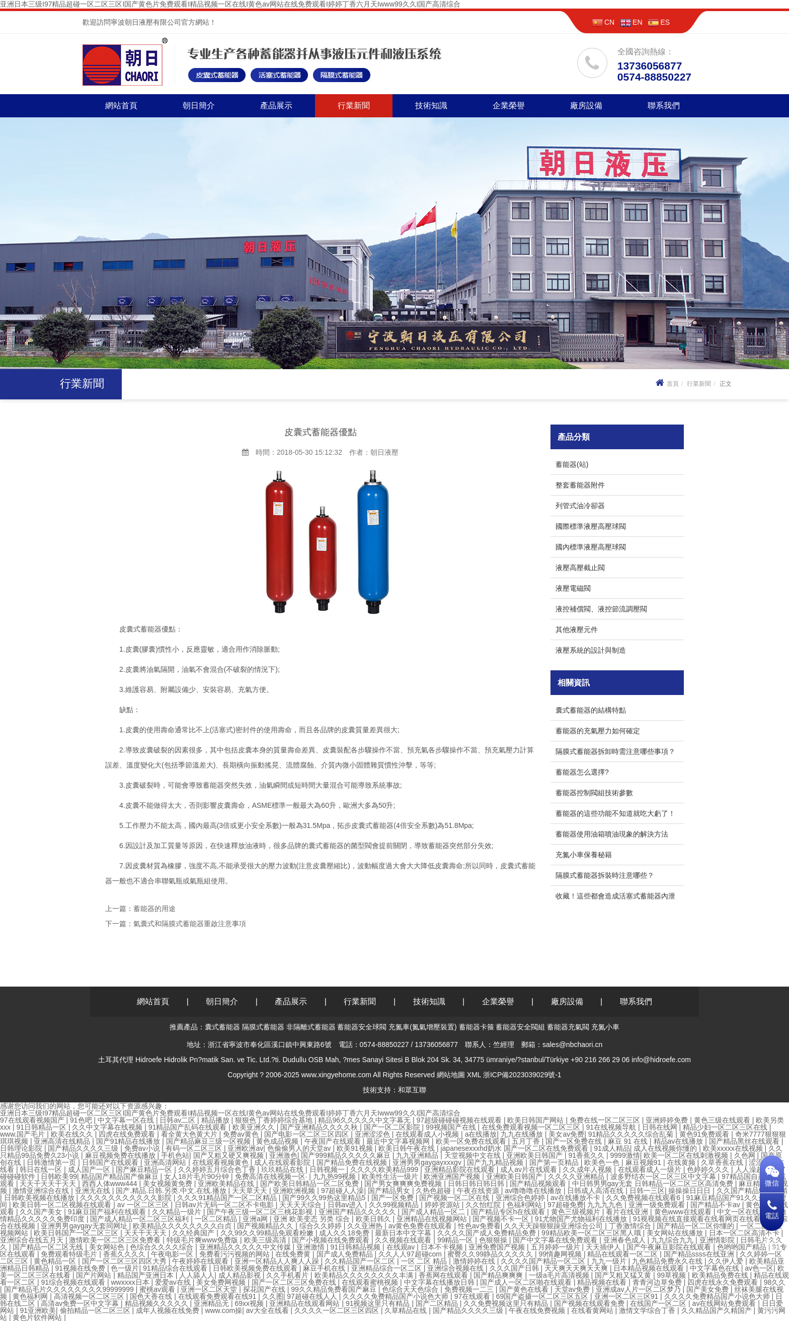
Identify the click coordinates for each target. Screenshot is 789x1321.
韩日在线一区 (42, 1169)
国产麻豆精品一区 (145, 1169)
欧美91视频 (355, 1148)
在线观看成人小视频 (428, 1134)
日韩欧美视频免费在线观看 (256, 1268)
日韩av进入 (346, 1205)
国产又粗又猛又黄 (624, 1275)
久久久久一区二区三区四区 (337, 1310)
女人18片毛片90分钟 (197, 1176)
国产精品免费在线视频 (353, 1162)
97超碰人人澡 (342, 1191)
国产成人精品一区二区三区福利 (140, 1219)
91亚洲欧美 (38, 1310)
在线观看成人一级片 (650, 1169)
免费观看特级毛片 (70, 1254)
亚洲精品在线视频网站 (433, 1219)
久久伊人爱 (726, 1261)
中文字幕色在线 (715, 1268)
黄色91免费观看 (705, 1134)
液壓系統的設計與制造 (591, 650)
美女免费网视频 (222, 1282)
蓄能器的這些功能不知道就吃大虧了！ (615, 813)
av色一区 (759, 1268)
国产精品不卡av (716, 1205)
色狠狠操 (494, 1240)
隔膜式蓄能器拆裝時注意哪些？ (605, 875)
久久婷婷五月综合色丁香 (218, 1169)
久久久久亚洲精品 (577, 1176)
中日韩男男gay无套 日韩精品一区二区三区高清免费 (653, 1183)
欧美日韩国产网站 (536, 1120)
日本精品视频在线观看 (649, 1268)
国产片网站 (94, 1275)
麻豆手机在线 (325, 1268)
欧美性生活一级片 (391, 1176)
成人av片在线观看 (529, 1169)
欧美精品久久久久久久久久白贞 (183, 1226)
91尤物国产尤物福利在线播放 (582, 1219)
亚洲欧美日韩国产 (535, 1155)
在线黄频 (682, 1162)
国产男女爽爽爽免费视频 (404, 1183)
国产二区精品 (438, 1303)
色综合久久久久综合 (162, 1247)
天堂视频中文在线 (473, 1155)
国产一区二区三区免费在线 (295, 1282)
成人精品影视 (240, 1275)
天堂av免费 (573, 1289)
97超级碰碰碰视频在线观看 (459, 1120)
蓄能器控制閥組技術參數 (594, 793)
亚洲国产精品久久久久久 (358, 1212)
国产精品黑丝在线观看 (745, 1141)
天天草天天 (250, 1191)
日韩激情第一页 (52, 1162)
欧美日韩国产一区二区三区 (77, 1233)
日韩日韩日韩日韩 (477, 1183)
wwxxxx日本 (131, 1282)
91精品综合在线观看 (176, 1268)
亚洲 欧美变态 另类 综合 (312, 1219)
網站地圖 (451, 1075)
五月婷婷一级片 (556, 1247)
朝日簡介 (199, 105)
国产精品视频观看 (539, 1183)
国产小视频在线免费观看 (331, 1240)
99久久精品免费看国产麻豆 (334, 1289)
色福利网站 (525, 1205)
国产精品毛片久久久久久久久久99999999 (70, 1289)
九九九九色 (605, 1205)
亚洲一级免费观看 (657, 1205)
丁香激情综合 (631, 1226)
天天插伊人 (604, 1247)
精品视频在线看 (602, 1282)
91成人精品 (612, 1148)
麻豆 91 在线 (629, 1141)
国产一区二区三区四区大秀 (125, 1261)
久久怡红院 (484, 1205)
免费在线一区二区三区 (606, 1120)
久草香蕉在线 (723, 1162)
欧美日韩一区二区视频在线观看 (63, 1205)
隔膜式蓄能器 (263, 1027)
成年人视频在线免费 (168, 1310)
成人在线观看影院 (283, 1162)
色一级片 (125, 1268)
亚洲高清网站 (166, 1162)
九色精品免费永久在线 (668, 1261)
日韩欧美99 (59, 1176)
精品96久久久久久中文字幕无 (365, 1120)
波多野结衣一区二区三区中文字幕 (664, 1176)
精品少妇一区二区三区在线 (726, 1127)
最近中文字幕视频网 (399, 1141)
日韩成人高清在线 (596, 1191)
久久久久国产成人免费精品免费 (487, 1233)
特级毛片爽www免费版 (203, 1240)
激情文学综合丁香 (648, 1310)
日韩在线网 (660, 1127)
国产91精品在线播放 (129, 1141)
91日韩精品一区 (42, 1127)
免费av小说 (143, 1148)
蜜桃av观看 (158, 1289)
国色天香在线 (152, 1296)
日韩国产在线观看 (111, 1162)
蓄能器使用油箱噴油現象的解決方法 (612, 834)
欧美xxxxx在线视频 (734, 1148)
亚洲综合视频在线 (456, 1268)
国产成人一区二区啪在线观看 (527, 1282)
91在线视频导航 (612, 1127)
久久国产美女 (42, 1212)
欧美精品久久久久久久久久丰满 (364, 1275)
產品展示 (276, 105)
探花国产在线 (265, 1289)
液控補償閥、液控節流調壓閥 (601, 609)
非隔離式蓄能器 (311, 1027)
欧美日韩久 (374, 1219)
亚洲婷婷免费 (668, 1120)
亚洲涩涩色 (373, 1134)
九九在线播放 (523, 1134)
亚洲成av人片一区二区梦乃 (639, 1289)
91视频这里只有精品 (379, 1303)
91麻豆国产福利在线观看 (108, 1212)
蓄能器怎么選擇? (582, 772)
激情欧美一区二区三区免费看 (116, 1240)
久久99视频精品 (395, 1205)
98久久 (775, 1282)
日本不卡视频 (443, 1247)
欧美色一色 (602, 1162)
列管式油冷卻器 (580, 506)
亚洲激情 (311, 1247)
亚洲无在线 (93, 1191)
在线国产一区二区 (659, 1303)
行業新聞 (354, 105)
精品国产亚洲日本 (146, 1275)
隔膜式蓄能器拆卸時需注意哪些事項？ (615, 751)
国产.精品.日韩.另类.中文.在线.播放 (172, 1191)
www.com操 (223, 1310)
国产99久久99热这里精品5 (324, 1198)
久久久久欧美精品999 (385, 1169)
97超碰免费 (565, 1205)
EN (631, 22)
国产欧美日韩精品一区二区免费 (310, 1183)
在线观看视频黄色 (221, 1162)
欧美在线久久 (73, 1134)
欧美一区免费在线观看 (472, 1141)
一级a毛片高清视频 (560, 1275)
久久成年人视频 (588, 1169)
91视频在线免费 (81, 1268)
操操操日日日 (690, 1191)
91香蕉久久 (587, 1155)
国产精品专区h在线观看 (509, 1212)
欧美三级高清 (266, 1240)
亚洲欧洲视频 (295, 1191)
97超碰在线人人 (313, 1296)
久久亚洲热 (365, 1226)
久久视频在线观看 (404, 1240)
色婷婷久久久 (709, 1169)
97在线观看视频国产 (33, 1120)
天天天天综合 (301, 1205)
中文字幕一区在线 (127, 1120)
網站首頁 (121, 105)
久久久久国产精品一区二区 (544, 1261)
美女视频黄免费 (168, 1183)
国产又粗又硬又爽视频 (229, 1155)
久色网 (745, 1155)
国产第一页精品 (555, 1162)
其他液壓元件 (577, 629)
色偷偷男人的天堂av (300, 1148)
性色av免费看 (479, 1226)
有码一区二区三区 (195, 1148)
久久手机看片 (288, 1275)
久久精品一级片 (177, 1212)
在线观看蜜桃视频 (371, 1282)
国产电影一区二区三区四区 (307, 1134)
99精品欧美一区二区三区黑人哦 (592, 1233)
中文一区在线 (739, 1212)
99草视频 (672, 1275)
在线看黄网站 (593, 1310)
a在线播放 (481, 1134)
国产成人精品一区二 (434, 1212)
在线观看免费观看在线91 (218, 1296)
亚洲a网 (256, 1219)
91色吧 (82, 1120)
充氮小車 (605, 1027)
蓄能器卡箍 (476, 1027)
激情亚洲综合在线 (42, 1191)
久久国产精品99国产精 (752, 1191)
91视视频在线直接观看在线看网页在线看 (697, 1219)
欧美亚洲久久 (254, 1127)
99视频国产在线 (452, 1127)
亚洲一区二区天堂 (210, 1289)
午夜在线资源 (479, 1191)
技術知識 (431, 105)
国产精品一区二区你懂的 (696, 1226)
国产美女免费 (708, 1289)
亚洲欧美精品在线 (227, 1183)
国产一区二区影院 (393, 1127)
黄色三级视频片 (576, 1212)
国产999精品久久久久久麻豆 (346, 1155)
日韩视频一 (328, 1169)
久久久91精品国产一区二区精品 (227, 1198)
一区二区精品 (217, 1219)
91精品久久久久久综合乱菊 (631, 1134)
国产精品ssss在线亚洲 (700, 1254)
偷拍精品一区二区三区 (96, 1310)
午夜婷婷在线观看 (201, 1261)
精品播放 (216, 1120)
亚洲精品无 (212, 1303)
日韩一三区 (647, 1191)
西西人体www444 (110, 1183)
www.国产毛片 (23, 1134)
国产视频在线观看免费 (590, 1303)
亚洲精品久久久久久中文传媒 (246, 1247)
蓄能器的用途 (154, 909)
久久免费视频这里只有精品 (506, 1303)
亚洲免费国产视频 (497, 1247)
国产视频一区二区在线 (455, 1198)
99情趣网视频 (560, 1254)
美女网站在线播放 (676, 1233)
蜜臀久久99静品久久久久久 (490, 1254)
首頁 (666, 383)
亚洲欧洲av (245, 1148)
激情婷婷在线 (475, 1261)
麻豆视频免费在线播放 (121, 1155)
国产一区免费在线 (574, 1141)
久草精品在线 (406, 1310)
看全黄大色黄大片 (190, 1134)
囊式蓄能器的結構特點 (591, 710)
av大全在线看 (268, 1310)
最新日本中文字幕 (404, 1233)
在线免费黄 (293, 1254)
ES (659, 22)
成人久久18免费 (345, 1233)
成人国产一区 (90, 1169)
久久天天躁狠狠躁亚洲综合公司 (554, 1226)
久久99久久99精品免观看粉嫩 (267, 1233)
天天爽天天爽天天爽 (577, 1268)
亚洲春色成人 (625, 1240)
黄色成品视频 (278, 1141)
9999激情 (625, 1155)
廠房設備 (586, 105)
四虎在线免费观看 (128, 1134)
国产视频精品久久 (266, 1226)
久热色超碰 (434, 1191)
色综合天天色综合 (411, 1289)
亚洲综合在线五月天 (32, 1240)
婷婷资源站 (443, 1205)
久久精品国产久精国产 (717, 1310)
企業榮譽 (509, 105)
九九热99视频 (335, 1176)
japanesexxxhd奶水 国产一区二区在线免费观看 (515, 1148)
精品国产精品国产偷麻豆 (121, 1176)
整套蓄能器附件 (580, 485)
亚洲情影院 (718, 1240)
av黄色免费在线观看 (421, 1226)
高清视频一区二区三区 (90, 1296)
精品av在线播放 (679, 1141)
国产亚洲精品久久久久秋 (320, 1127)
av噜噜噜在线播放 (534, 1191)
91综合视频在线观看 (74, 1282)
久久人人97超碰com (411, 1254)
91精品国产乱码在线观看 (188, 1127)
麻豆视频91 (644, 1162)
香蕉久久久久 (125, 1254)
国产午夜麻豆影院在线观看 (669, 1247)
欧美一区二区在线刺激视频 (687, 1155)
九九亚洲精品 (418, 1155)
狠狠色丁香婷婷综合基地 (274, 1120)
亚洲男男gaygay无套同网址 (85, 1226)
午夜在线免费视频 (538, 1310)
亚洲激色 (283, 1155)
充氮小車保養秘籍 (584, 855)
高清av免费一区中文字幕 (81, 1303)
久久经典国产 (194, 1233)
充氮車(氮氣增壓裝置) (422, 1027)
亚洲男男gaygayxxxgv (427, 1162)
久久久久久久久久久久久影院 (127, 1198)
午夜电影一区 (173, 1254)
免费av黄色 (242, 1134)
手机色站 (175, 1155)
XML (474, 1075)
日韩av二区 (178, 1120)
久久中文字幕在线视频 (108, 1127)
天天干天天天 (146, 1233)
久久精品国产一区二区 (361, 1261)
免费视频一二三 (470, 1289)
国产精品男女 (390, 1191)
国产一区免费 (393, 1198)
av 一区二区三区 (144, 1205)
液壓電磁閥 (573, 588)
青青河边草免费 (658, 1282)
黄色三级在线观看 (723, 1120)
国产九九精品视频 (496, 1162)
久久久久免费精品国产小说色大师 (396, 1296)
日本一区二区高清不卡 (745, 1233)
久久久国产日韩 (515, 1268)
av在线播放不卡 (576, 1198)
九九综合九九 (673, 1240)
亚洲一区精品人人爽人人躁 (277, 1261)
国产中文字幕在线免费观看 (556, 1240)
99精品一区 (456, 1240)
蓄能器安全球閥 (361, 1027)
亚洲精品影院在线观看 (460, 1169)
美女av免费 (566, 1134)
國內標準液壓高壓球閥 (591, 547)
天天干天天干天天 (49, 1183)
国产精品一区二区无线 (49, 1247)
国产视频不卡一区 (501, 1219)
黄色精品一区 (56, 1261)
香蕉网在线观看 (444, 1275)
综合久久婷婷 (321, 1226)
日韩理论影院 (22, 1148)
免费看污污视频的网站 (235, 1254)
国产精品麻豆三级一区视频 (209, 1141)
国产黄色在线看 (524, 1289)
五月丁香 (527, 1141)
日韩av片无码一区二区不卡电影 (225, 1205)
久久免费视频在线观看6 (644, 1198)
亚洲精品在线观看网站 (305, 1303)
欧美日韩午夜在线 (407, 1148)
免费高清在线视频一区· (272, 1176)
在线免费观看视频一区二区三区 (532, 1127)
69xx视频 (249, 1303)
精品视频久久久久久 (157, 1303)
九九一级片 (609, 1261)
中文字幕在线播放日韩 (440, 1282)
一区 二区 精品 (425, 1261)
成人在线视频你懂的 (666, 1148)
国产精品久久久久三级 (84, 1148)
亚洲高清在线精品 (63, 1141)
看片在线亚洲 (628, 1212)
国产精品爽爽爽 (499, 1275)
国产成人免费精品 (346, 1254)
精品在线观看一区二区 (623, 1254)
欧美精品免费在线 (721, 1275)
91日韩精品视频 (356, 1247)
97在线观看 (473, 1296)
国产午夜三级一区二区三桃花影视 (260, 1212)
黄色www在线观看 (684, 1212)
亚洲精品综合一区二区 (387, 1268)
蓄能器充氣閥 (568, 1027)
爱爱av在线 (174, 1282)
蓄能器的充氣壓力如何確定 (598, 731)
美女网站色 (107, 1247)
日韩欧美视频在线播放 (40, 1198)
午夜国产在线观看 (333, 1141)
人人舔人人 (196, 1275)
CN (603, 22)
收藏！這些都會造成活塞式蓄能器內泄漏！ (615, 897)
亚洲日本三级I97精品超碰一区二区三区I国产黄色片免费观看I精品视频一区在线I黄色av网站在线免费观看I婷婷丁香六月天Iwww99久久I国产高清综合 (230, 4)
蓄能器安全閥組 (520, 1027)
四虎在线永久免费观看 (723, 1282)
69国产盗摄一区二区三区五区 (543, 1296)
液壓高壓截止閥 (580, 568)
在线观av (401, 1247)
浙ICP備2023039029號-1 (522, 1075)
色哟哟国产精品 (742, 1247)
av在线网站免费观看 (725, 1303)
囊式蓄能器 (222, 1027)
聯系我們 (664, 105)
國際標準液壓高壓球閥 (591, 526)
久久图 (272, 1296)
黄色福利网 (31, 1296)
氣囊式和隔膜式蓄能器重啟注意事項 (189, 924)
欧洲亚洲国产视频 (453, 1176)
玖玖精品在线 (283, 1169)
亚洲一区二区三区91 (627, 1296)
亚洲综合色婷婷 (521, 1198)
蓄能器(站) (572, 464)
